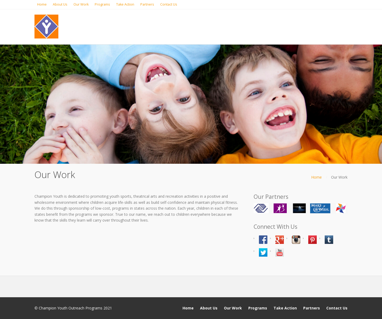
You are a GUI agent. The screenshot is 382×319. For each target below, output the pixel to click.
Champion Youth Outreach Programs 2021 (75, 308)
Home (316, 177)
